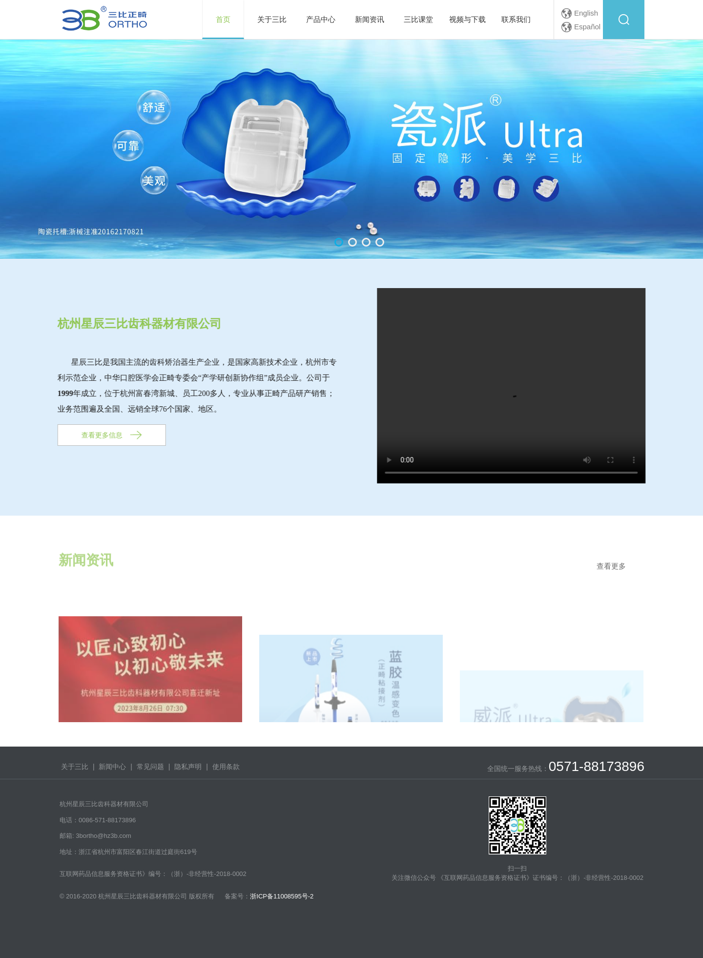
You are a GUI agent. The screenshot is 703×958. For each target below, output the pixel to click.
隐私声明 (188, 767)
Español (587, 26)
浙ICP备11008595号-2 (281, 896)
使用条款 (226, 767)
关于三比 (74, 767)
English (586, 13)
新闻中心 (112, 767)
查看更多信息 (93, 435)
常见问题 (150, 767)
